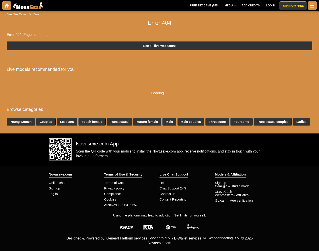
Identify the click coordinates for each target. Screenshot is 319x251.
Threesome (217, 122)
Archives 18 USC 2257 (121, 205)
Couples (45, 122)
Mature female (147, 122)
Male (169, 122)
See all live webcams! (159, 46)
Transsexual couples (272, 122)
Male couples (191, 122)
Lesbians (67, 122)
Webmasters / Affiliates (232, 195)
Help (163, 183)
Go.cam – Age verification (234, 200)
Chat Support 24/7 (173, 188)
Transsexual (119, 122)
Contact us (167, 194)
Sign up (54, 188)
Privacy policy (114, 188)
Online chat (57, 183)
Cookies (110, 199)
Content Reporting (173, 199)
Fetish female (92, 122)
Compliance (113, 194)
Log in (53, 194)
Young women (20, 122)
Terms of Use (114, 183)
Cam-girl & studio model (232, 186)
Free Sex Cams (16, 14)
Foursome (241, 122)
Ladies (301, 122)
